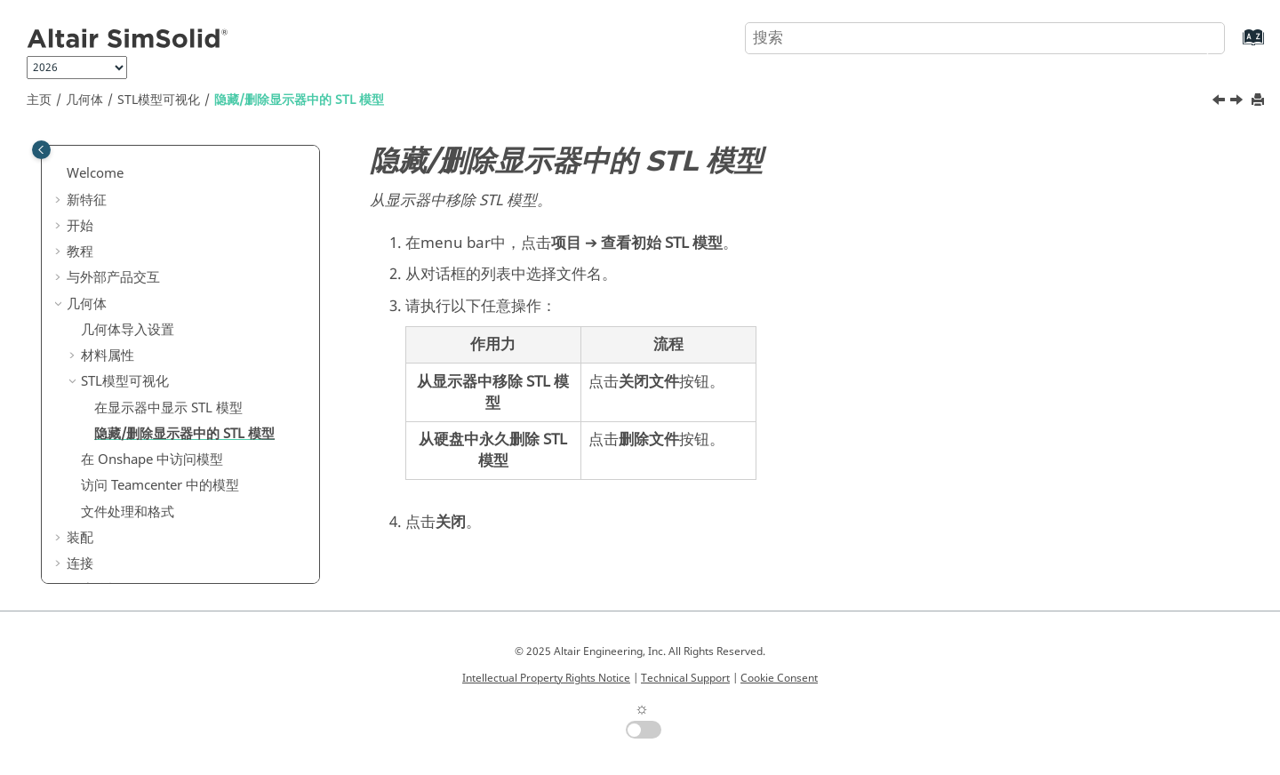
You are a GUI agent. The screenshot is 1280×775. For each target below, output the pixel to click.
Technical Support (685, 678)
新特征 (87, 200)
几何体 (84, 100)
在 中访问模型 (152, 459)
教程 (80, 251)
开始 (80, 226)
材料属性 (107, 355)
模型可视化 (158, 100)
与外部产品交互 (113, 277)
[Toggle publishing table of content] (41, 149)
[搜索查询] (985, 38)
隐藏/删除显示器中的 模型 (299, 100)
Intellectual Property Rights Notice (546, 678)
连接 (80, 563)
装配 (80, 537)
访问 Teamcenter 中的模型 (160, 485)
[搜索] (1193, 36)
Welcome (95, 173)
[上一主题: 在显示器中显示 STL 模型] (1220, 102)
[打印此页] (1259, 101)
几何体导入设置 (127, 330)
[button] (59, 174)
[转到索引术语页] (1235, 45)
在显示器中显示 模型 (168, 408)
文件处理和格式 (127, 512)
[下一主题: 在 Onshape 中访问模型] (1238, 102)
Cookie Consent (779, 678)
